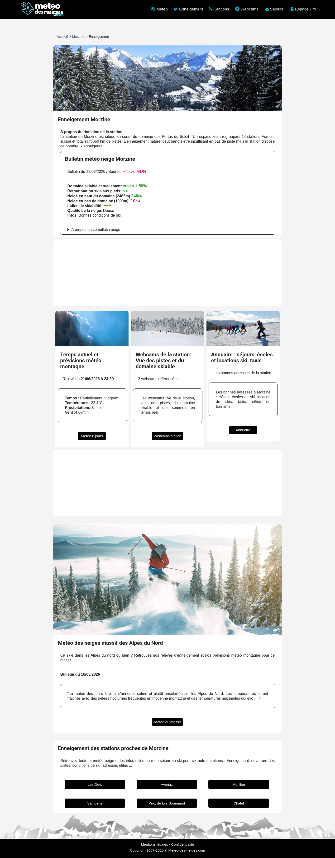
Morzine (78, 37)
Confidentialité (182, 844)
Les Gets (95, 784)
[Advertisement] (167, 272)
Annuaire (243, 430)
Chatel (239, 803)
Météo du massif (167, 722)
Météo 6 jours (92, 436)
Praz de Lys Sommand (166, 803)
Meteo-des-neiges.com (186, 850)
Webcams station (167, 436)
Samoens (94, 803)
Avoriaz (167, 784)
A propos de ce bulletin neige (96, 230)
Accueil (62, 37)
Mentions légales (154, 844)
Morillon (238, 784)
